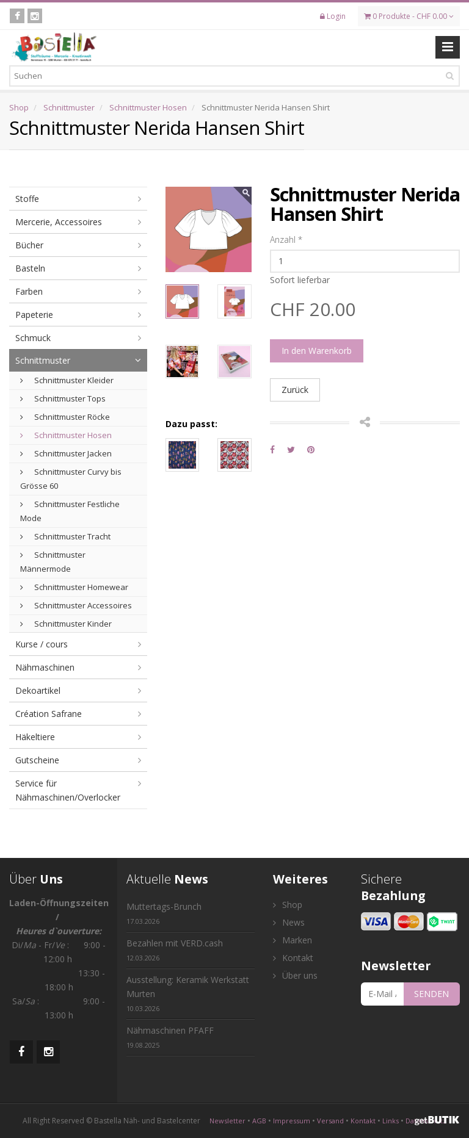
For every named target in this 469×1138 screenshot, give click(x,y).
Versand (330, 1120)
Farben (29, 291)
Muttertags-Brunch (164, 913)
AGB (259, 1120)
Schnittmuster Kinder (66, 623)
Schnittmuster (69, 107)
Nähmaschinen (45, 667)
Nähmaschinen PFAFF (170, 1037)
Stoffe (27, 198)
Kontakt (293, 957)
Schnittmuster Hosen (148, 107)
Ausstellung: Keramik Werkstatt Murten (187, 993)
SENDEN (431, 993)
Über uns (295, 975)
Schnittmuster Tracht (65, 536)
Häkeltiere (35, 737)
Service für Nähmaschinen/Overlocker (67, 790)
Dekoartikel (37, 690)
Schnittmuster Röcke (65, 416)
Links (390, 1120)
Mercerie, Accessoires (58, 222)
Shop (19, 107)
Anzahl (286, 239)
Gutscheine (37, 760)
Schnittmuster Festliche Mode (70, 511)
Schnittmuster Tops (63, 398)
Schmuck (33, 338)
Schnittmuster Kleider (67, 380)
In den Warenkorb (317, 350)
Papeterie (34, 314)
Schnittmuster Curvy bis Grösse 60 (71, 478)
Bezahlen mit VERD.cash (174, 949)
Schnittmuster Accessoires (76, 605)
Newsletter (227, 1120)
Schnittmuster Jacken (66, 453)
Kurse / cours (41, 644)
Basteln (30, 268)
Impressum (291, 1120)
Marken (292, 940)
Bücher (29, 245)
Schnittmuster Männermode (52, 561)
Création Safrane (48, 713)
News (289, 922)
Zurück (295, 389)
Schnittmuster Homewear (74, 587)
